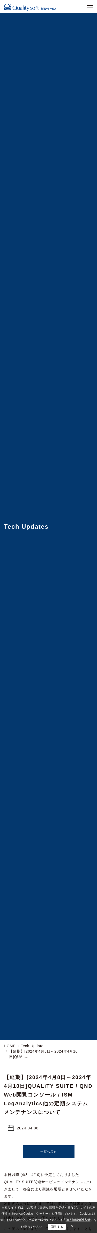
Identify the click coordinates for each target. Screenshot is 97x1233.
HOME (10, 1046)
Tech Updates (33, 1046)
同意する (57, 1227)
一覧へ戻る (48, 1152)
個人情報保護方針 (78, 1220)
